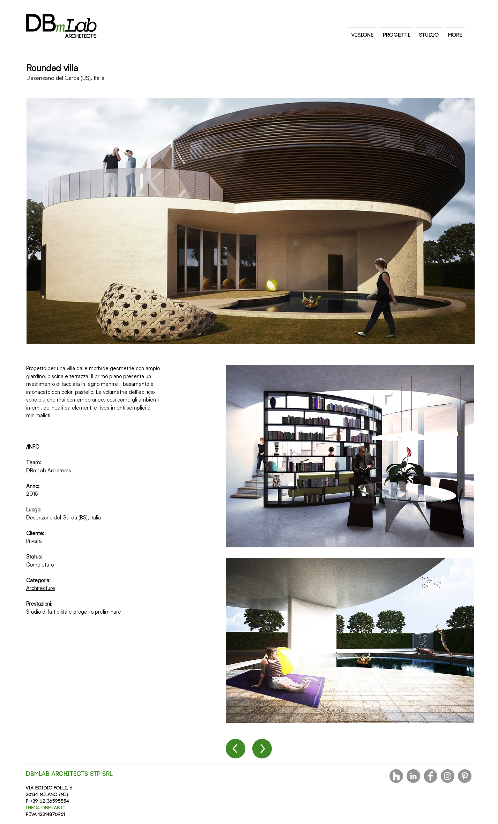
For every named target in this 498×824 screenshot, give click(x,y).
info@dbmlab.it (46, 808)
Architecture (40, 588)
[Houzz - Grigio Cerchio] (396, 776)
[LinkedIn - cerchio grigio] (413, 776)
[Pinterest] (464, 776)
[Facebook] (430, 776)
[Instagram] (447, 776)
